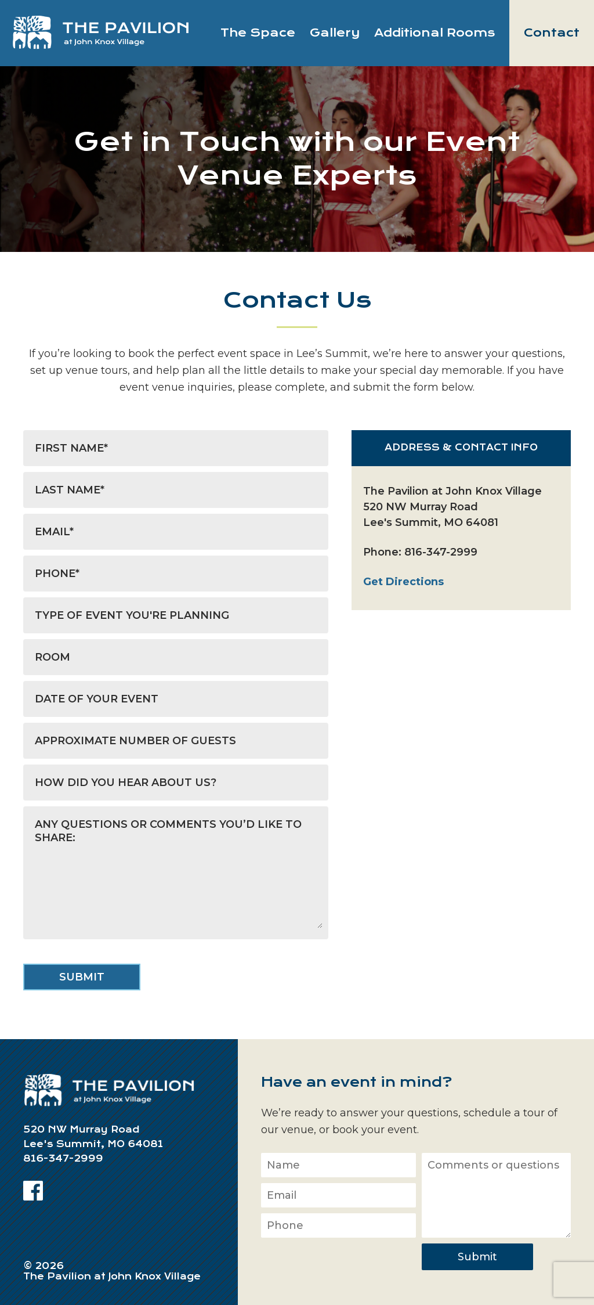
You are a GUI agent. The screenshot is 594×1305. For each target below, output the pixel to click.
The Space (257, 32)
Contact (551, 32)
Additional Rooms (434, 32)
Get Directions (403, 581)
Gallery (335, 32)
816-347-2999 (440, 552)
